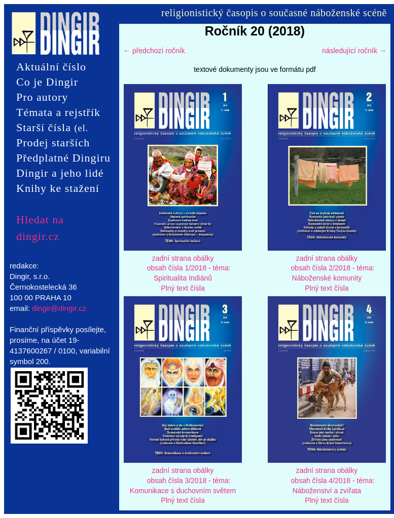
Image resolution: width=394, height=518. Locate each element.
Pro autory (42, 97)
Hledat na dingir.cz (40, 219)
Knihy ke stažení (57, 188)
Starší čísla (52, 128)
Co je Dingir (47, 81)
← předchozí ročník (154, 51)
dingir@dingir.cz (59, 308)
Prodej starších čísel (53, 143)
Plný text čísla (182, 288)
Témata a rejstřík (58, 112)
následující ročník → (354, 51)
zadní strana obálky (182, 258)
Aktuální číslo (51, 66)
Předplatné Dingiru (63, 157)
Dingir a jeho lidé (60, 173)
